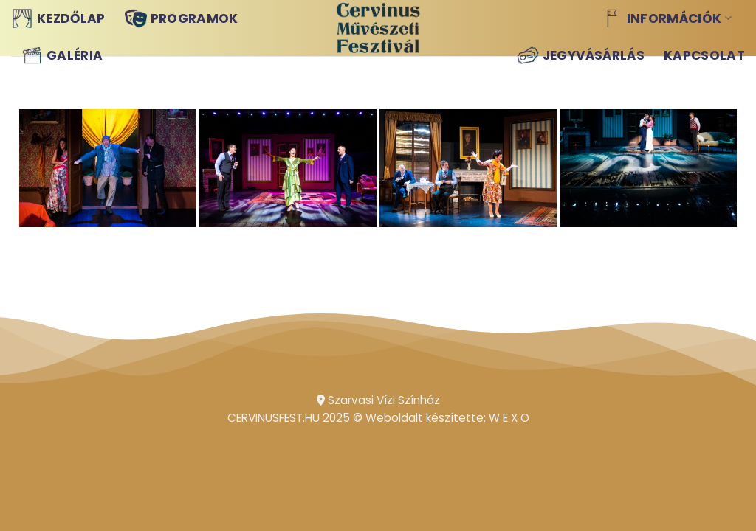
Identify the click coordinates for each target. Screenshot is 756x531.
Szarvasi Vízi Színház (378, 400)
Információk (666, 18)
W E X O (509, 418)
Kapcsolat (704, 55)
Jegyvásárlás (581, 55)
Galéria (62, 55)
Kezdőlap (58, 18)
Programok (181, 18)
